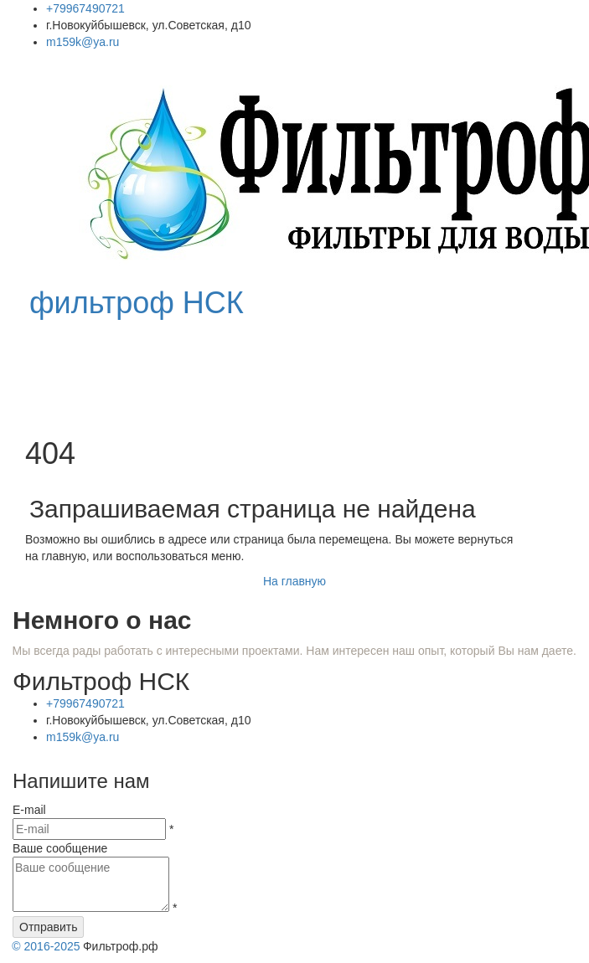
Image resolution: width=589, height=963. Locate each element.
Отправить (48, 927)
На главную (294, 581)
